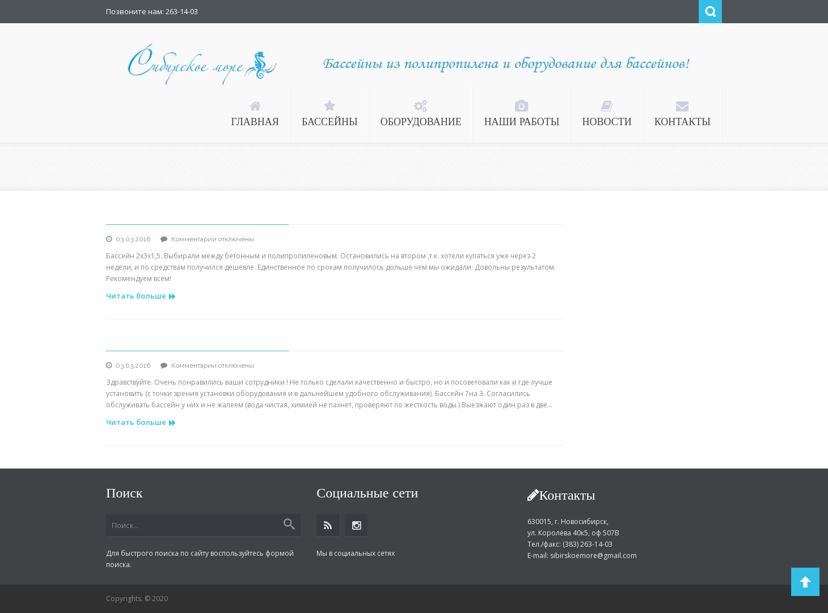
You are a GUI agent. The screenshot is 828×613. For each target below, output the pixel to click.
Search (710, 11)
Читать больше (141, 296)
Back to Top (805, 582)
